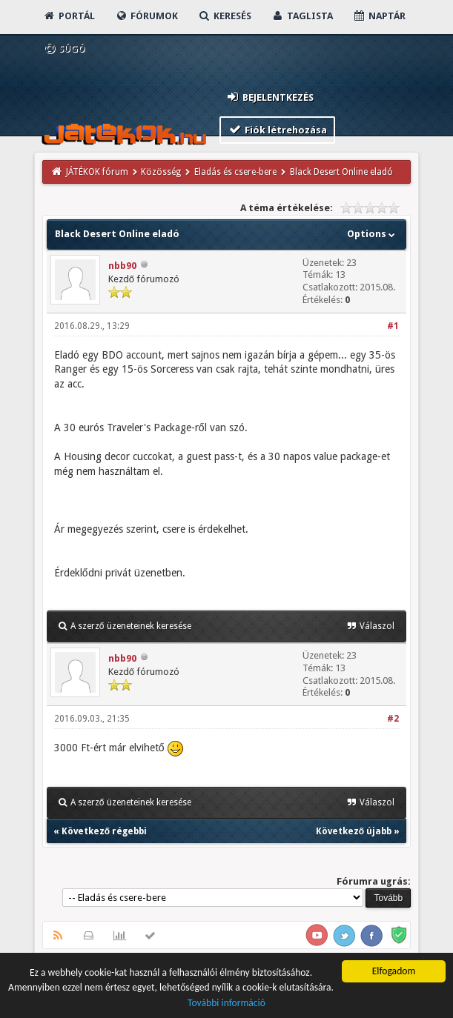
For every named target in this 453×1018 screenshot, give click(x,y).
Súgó (64, 48)
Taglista (302, 15)
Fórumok (146, 15)
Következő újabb (353, 831)
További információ (226, 1003)
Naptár (379, 15)
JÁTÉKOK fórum (97, 172)
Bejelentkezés (269, 96)
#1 (393, 326)
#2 (393, 718)
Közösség (161, 172)
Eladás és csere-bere (235, 172)
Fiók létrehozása (278, 129)
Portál (69, 15)
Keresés (224, 15)
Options (372, 233)
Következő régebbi (104, 831)
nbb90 (122, 265)
